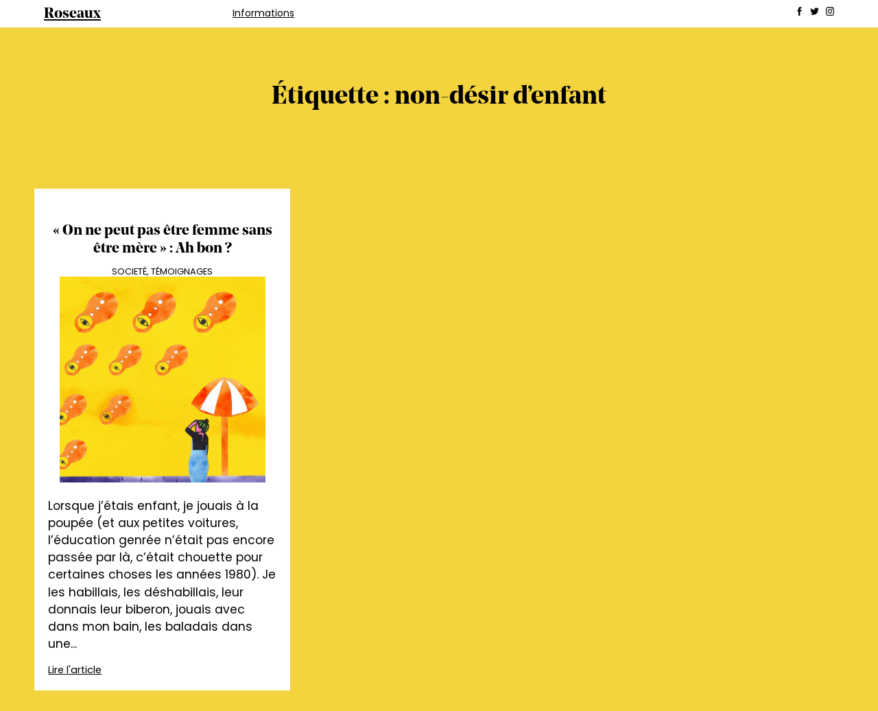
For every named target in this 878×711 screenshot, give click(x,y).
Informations (263, 13)
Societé (129, 271)
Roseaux (72, 14)
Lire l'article (75, 670)
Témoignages (182, 271)
